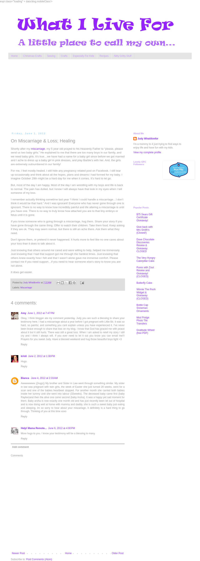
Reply (24, 344)
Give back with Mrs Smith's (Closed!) (144, 229)
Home (14, 55)
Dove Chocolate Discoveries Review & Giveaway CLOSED (145, 245)
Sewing (51, 55)
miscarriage (38, 148)
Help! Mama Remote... (34, 428)
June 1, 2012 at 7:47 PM (41, 313)
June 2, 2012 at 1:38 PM (41, 356)
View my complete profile (147, 152)
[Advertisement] (87, 94)
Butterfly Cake (144, 282)
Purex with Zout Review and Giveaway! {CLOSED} (145, 272)
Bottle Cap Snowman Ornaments (142, 308)
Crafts (64, 55)
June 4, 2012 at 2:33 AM (44, 378)
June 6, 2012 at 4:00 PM (61, 428)
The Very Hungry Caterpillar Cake (145, 259)
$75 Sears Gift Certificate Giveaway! (144, 217)
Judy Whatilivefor (148, 138)
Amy (23, 313)
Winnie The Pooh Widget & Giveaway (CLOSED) (146, 294)
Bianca (25, 378)
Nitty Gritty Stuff (122, 55)
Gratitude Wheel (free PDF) (145, 331)
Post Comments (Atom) (39, 559)
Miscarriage (26, 287)
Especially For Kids (83, 55)
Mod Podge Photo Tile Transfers (142, 320)
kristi (24, 356)
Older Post (118, 553)
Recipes (104, 55)
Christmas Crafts (32, 55)
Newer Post (18, 553)
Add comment (20, 447)
